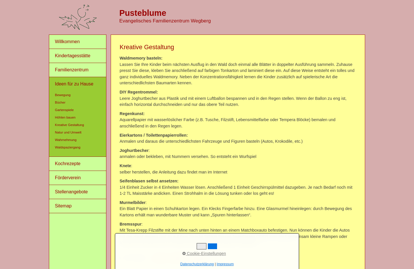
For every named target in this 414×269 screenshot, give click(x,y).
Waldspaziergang (67, 147)
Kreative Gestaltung (69, 125)
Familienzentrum (72, 69)
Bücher (60, 102)
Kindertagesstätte (72, 55)
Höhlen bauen (65, 117)
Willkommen (67, 41)
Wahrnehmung (65, 140)
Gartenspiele (64, 110)
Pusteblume (142, 13)
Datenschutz (199, 258)
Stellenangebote (71, 191)
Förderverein (68, 177)
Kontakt (159, 258)
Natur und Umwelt (68, 132)
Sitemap (63, 205)
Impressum (177, 258)
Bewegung (62, 95)
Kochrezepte (67, 163)
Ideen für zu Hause (74, 83)
